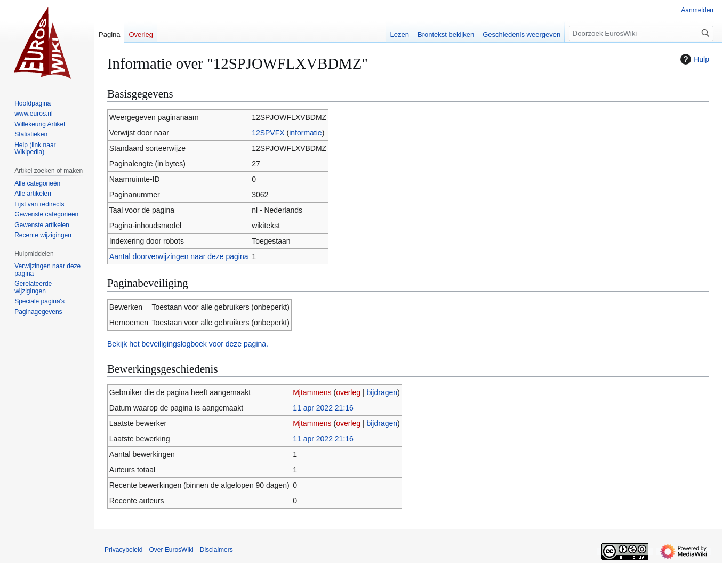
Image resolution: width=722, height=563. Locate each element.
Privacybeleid (123, 549)
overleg (348, 392)
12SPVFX (268, 132)
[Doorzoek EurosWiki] (641, 33)
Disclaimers (216, 549)
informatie (305, 132)
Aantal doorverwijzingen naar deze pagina (178, 256)
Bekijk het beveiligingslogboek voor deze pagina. (187, 344)
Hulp (693, 59)
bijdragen (381, 392)
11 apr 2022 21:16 (323, 408)
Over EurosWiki (171, 549)
